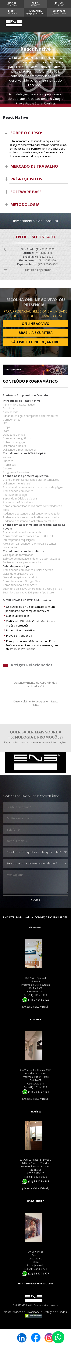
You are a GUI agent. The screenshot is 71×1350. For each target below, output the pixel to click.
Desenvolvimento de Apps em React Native (35, 703)
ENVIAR (35, 900)
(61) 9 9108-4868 (35, 1181)
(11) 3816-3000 (37, 995)
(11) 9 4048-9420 (35, 999)
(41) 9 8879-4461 (35, 1091)
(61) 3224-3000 (37, 1176)
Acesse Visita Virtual (35, 1006)
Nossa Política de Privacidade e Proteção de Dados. (35, 1312)
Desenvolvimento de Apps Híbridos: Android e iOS (35, 684)
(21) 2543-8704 (37, 1269)
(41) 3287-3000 (37, 1087)
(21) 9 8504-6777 (35, 1273)
